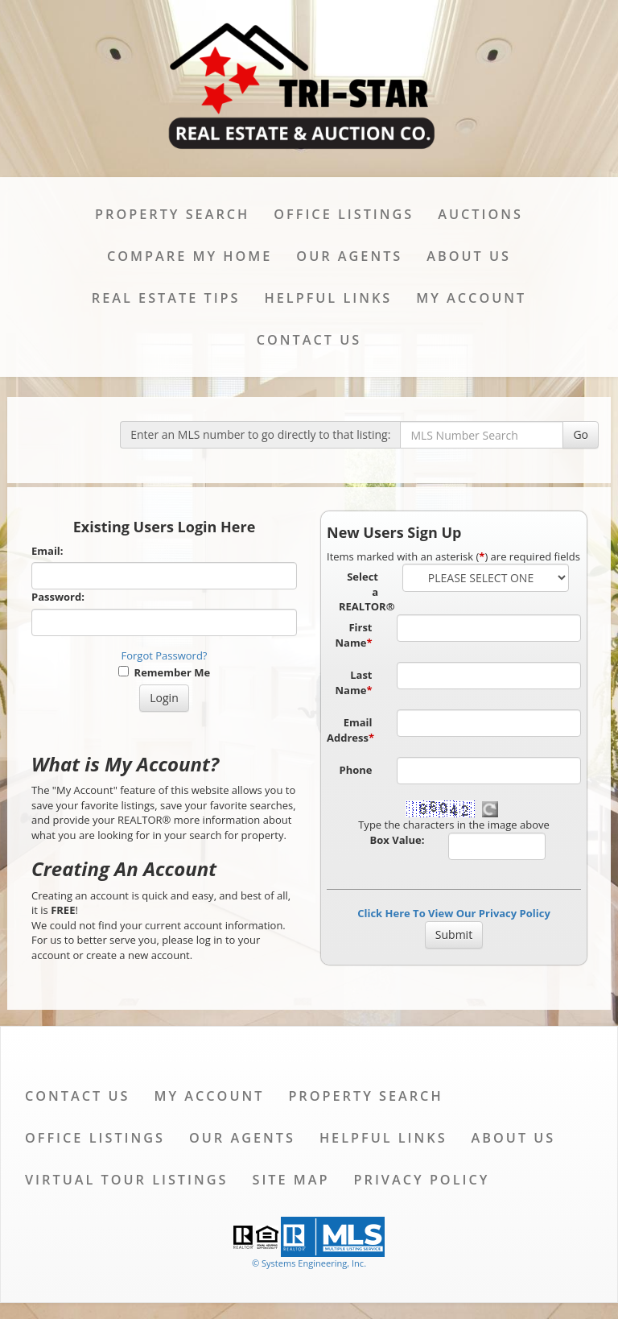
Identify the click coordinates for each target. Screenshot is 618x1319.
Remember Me (164, 672)
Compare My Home (189, 256)
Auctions (480, 214)
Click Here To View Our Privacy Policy (453, 913)
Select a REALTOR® (364, 591)
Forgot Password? (165, 655)
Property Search (172, 214)
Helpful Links (329, 298)
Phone (356, 770)
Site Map (290, 1180)
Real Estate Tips (166, 298)
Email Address (350, 730)
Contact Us (309, 340)
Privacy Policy (422, 1180)
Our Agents (349, 256)
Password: (57, 596)
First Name (354, 635)
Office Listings (344, 214)
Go (580, 434)
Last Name (354, 682)
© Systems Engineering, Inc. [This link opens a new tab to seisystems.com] (309, 1263)
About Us (468, 256)
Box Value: (397, 840)
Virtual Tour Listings (126, 1180)
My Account (471, 298)
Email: (47, 551)
